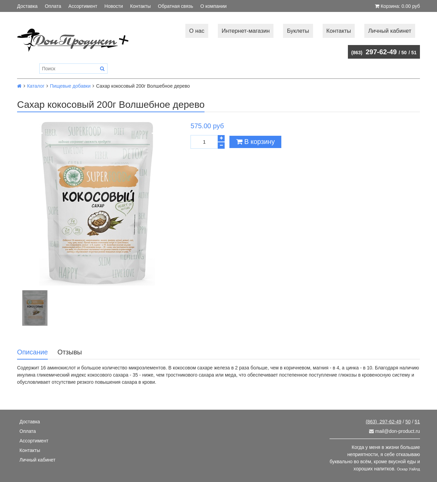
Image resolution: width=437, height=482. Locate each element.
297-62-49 (374, 52)
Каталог (35, 86)
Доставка (27, 6)
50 (404, 52)
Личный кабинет (389, 31)
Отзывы (69, 352)
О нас (197, 31)
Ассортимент (82, 6)
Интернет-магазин (246, 31)
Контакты (140, 6)
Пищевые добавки (70, 86)
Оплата (53, 6)
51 (414, 52)
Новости (113, 6)
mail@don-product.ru (394, 431)
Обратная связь (175, 6)
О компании (213, 6)
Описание (32, 352)
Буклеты (298, 31)
